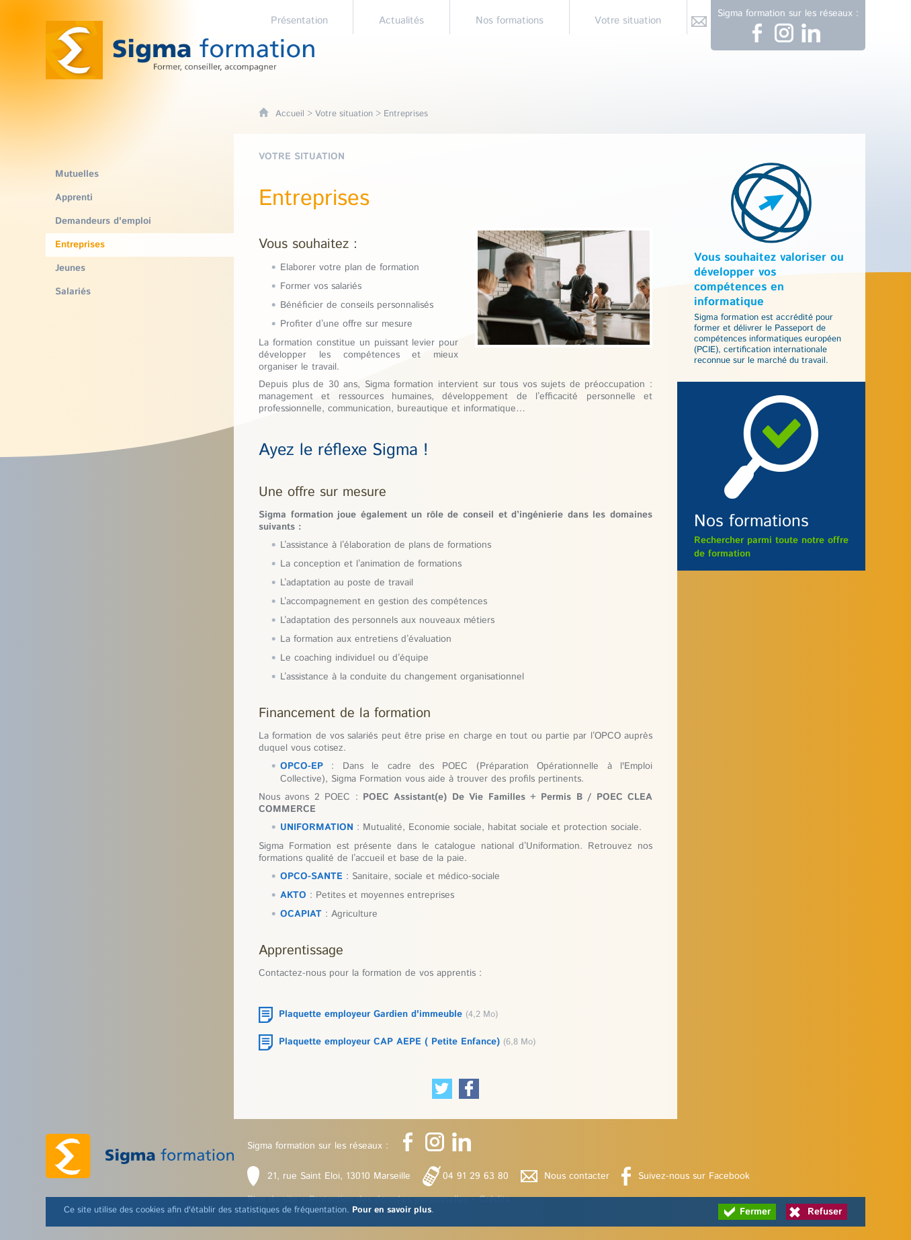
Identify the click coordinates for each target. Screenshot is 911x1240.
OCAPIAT (301, 914)
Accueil (289, 114)
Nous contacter (576, 1176)
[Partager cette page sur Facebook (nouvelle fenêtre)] (469, 1089)
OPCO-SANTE (311, 876)
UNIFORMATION (316, 827)
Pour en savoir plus (391, 1210)
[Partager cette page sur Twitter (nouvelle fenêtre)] (442, 1089)
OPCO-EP (301, 766)
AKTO (293, 895)
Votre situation (344, 114)
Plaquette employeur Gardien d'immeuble (370, 1014)
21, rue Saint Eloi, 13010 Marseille (338, 1176)
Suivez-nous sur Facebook (694, 1176)
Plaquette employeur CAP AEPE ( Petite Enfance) (389, 1041)
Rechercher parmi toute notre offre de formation (771, 535)
